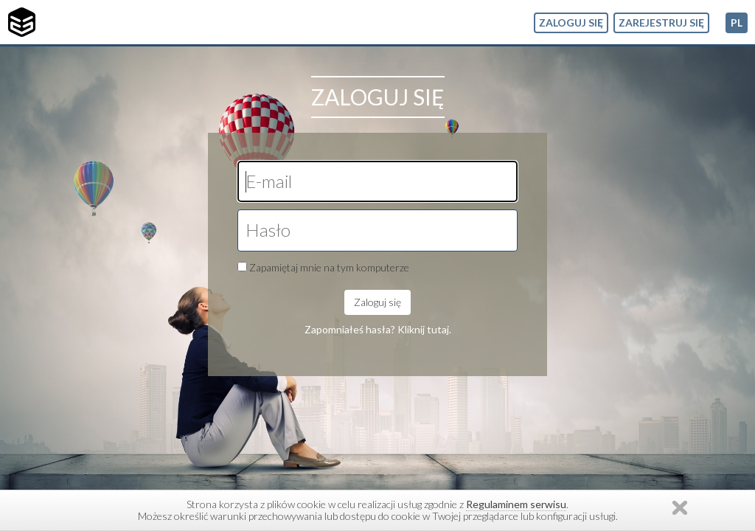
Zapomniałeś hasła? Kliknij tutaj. (378, 329)
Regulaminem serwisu (516, 504)
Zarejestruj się (661, 22)
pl (736, 22)
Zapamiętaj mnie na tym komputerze (329, 267)
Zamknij (679, 508)
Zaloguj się (571, 22)
